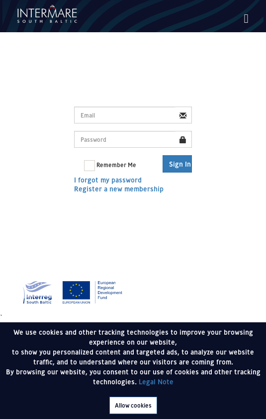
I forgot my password (108, 180)
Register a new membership (119, 188)
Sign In (180, 164)
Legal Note (156, 381)
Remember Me (110, 165)
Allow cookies (133, 405)
